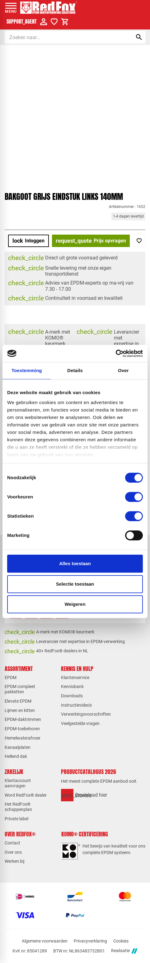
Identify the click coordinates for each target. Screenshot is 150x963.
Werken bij (14, 861)
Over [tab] (123, 370)
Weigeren (74, 604)
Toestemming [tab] (27, 370)
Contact (12, 842)
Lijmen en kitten (20, 710)
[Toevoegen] (139, 241)
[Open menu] (11, 8)
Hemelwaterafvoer (22, 738)
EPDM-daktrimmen (23, 719)
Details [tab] (75, 370)
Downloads (72, 695)
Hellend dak (16, 756)
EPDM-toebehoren (22, 728)
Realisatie (124, 951)
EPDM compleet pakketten (20, 689)
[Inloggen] (28, 241)
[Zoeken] (63, 37)
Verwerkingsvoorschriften (86, 714)
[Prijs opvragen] (91, 241)
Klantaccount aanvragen (18, 783)
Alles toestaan (75, 563)
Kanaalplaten (17, 747)
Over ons (13, 852)
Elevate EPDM (18, 701)
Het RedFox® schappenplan (18, 807)
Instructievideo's (76, 705)
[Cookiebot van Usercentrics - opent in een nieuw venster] (115, 353)
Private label (16, 818)
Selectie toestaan (75, 584)
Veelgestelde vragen (80, 723)
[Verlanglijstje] (54, 22)
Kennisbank (72, 686)
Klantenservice (75, 677)
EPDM (10, 677)
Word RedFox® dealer (26, 795)
